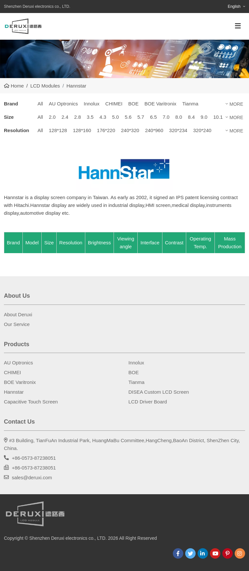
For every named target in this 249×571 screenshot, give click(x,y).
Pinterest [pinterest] (227, 553)
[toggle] (238, 26)
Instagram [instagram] (240, 553)
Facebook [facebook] (178, 553)
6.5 (153, 117)
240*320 (130, 130)
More (236, 104)
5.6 (128, 117)
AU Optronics (63, 103)
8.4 (191, 117)
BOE (133, 103)
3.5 (90, 117)
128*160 (82, 130)
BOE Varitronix (160, 103)
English (234, 6)
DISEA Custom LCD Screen (159, 392)
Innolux (91, 103)
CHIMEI (114, 103)
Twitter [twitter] (190, 553)
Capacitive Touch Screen (31, 401)
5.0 (115, 117)
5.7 (140, 117)
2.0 (52, 117)
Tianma (190, 103)
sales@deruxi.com (32, 477)
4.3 (102, 117)
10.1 (218, 117)
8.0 (178, 117)
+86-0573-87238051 (34, 458)
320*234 (178, 130)
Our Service (17, 324)
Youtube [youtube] (215, 553)
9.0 (204, 117)
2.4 (65, 117)
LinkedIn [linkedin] (203, 553)
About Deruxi (18, 314)
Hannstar (14, 392)
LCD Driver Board (148, 401)
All (40, 103)
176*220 (106, 130)
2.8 (77, 117)
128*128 (58, 130)
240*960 (154, 130)
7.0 (166, 117)
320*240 (202, 130)
